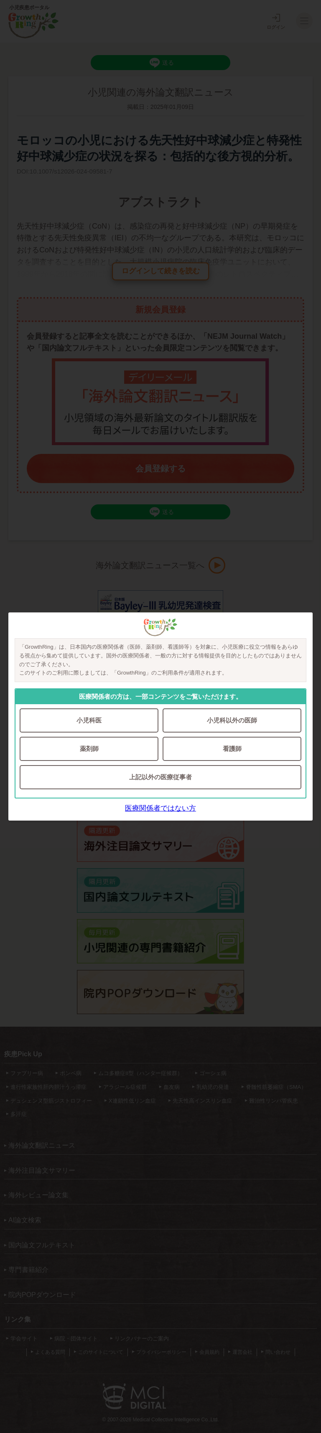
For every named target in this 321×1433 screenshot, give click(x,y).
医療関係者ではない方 (160, 808)
